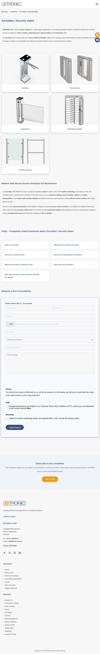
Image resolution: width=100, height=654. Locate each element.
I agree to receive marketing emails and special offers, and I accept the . (44, 418)
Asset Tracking (9, 606)
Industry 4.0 (8, 600)
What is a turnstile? (12, 245)
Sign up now (50, 479)
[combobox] (10, 324)
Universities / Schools (12, 603)
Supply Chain (9, 628)
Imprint (7, 569)
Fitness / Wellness (11, 622)
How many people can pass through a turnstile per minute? (22, 276)
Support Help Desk (11, 588)
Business (5, 12)
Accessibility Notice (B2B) (13, 579)
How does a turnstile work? (15, 255)
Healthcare (8, 631)
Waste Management (11, 619)
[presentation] (21, 381)
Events (7, 609)
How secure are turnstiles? (64, 264)
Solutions (14, 12)
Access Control (10, 625)
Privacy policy (9, 573)
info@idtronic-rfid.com (15, 541)
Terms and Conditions (12, 576)
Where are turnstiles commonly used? (19, 264)
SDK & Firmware (10, 585)
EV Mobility (8, 612)
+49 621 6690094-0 (12, 538)
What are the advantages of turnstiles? (68, 255)
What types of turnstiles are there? (66, 245)
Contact (7, 582)
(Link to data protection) (31, 395)
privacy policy (73, 418)
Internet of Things (10, 634)
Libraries (7, 615)
